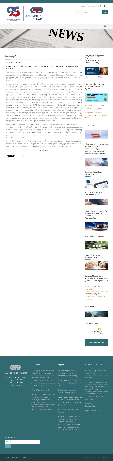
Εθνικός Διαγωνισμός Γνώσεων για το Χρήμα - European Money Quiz (69, 383)
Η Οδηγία (44, 150)
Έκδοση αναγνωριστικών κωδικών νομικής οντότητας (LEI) (68, 392)
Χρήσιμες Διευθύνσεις (93, 410)
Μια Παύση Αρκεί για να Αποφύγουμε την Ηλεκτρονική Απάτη (96, 115)
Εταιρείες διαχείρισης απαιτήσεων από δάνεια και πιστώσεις (95, 296)
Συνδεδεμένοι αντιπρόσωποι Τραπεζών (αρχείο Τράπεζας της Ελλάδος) (69, 402)
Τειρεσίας (88, 378)
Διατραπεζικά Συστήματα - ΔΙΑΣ (96, 382)
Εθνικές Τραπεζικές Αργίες (40, 390)
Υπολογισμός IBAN (96, 342)
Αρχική (83, 6)
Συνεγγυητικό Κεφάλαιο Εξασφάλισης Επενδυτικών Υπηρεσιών (94, 396)
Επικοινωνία (91, 6)
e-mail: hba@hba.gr (16, 385)
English (98, 6)
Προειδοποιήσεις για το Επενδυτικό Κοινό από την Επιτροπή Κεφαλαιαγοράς (67, 373)
